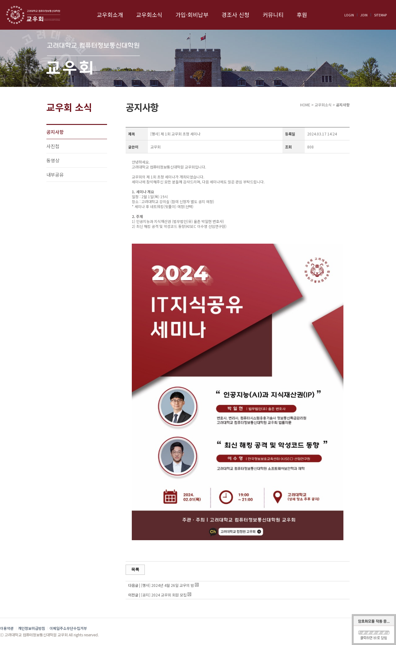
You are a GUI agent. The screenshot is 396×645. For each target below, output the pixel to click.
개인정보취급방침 (31, 628)
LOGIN (349, 15)
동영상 (52, 160)
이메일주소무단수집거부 (68, 628)
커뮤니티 (273, 15)
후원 (302, 15)
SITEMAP (380, 15)
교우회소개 (110, 15)
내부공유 (55, 174)
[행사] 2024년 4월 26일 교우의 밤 (168, 585)
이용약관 (7, 628)
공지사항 (55, 132)
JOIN (364, 15)
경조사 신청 (235, 15)
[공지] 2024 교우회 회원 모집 (164, 594)
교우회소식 (149, 15)
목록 (135, 569)
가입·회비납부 (192, 15)
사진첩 (52, 146)
